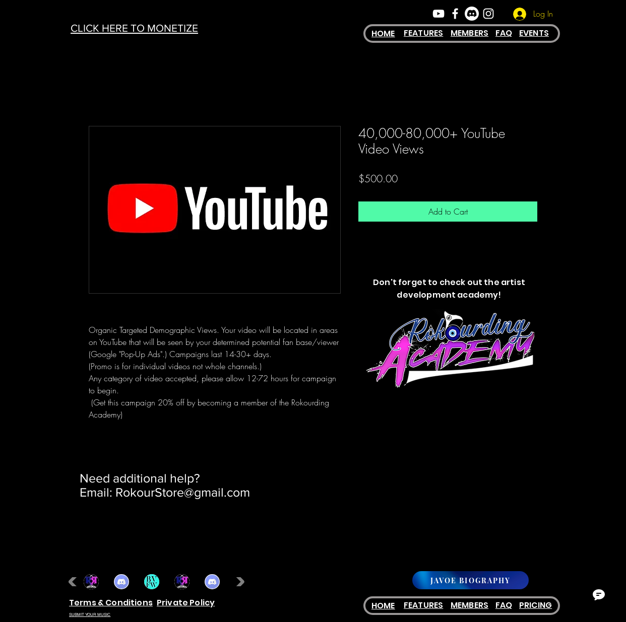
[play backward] (75, 581)
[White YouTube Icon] (438, 14)
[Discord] (472, 14)
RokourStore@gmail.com (182, 492)
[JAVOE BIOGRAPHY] (470, 580)
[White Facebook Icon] (455, 14)
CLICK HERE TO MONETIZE (134, 28)
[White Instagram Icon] (488, 14)
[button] (91, 581)
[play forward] (238, 581)
